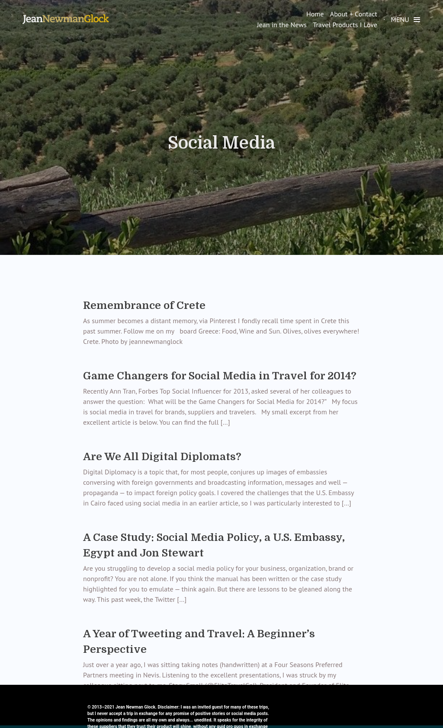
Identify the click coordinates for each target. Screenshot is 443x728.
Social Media (221, 143)
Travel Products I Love (345, 24)
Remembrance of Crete (144, 305)
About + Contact (353, 14)
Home (315, 14)
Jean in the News (282, 24)
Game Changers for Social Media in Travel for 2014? (219, 376)
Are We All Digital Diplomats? (162, 457)
